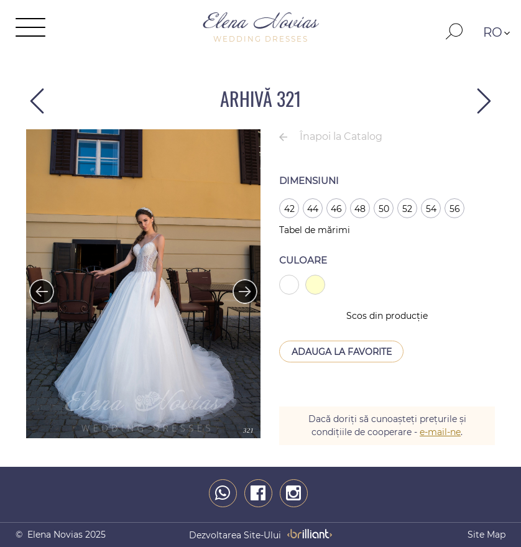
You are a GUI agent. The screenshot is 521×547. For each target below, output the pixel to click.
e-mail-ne (440, 432)
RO (492, 32)
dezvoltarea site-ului (235, 535)
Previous (35, 285)
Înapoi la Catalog (341, 136)
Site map (486, 534)
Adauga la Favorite (342, 351)
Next (239, 285)
